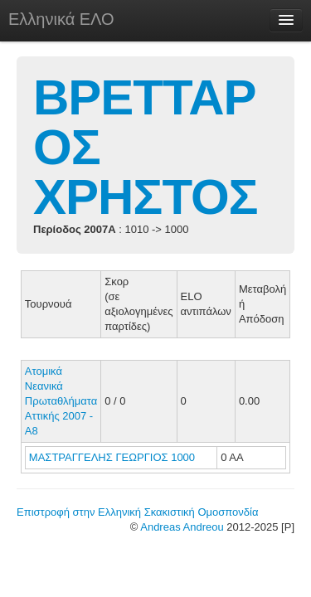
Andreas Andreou (181, 527)
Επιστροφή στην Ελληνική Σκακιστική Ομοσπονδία (137, 512)
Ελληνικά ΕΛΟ (61, 19)
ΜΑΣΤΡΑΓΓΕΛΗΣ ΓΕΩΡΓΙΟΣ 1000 (112, 457)
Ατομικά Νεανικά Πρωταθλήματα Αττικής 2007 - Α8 (61, 401)
